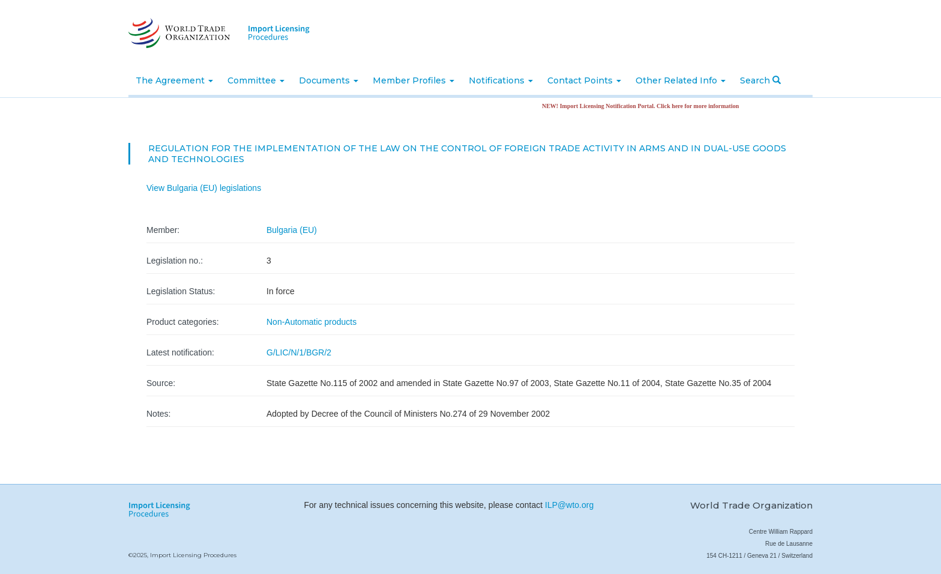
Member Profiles (413, 80)
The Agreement (174, 80)
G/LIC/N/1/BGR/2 (298, 352)
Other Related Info (681, 80)
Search (760, 80)
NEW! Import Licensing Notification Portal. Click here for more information (643, 106)
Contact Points (584, 80)
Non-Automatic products (311, 322)
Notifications (501, 80)
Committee (255, 80)
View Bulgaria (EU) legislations (203, 188)
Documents (328, 80)
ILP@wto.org (569, 505)
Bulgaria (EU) (291, 230)
